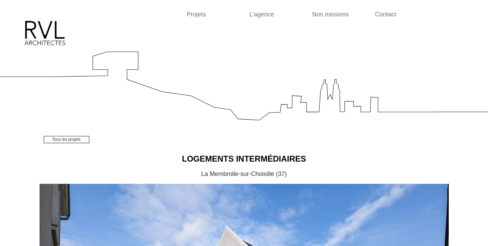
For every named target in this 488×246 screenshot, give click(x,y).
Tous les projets (66, 139)
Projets (196, 14)
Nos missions (330, 14)
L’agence (262, 14)
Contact (385, 14)
